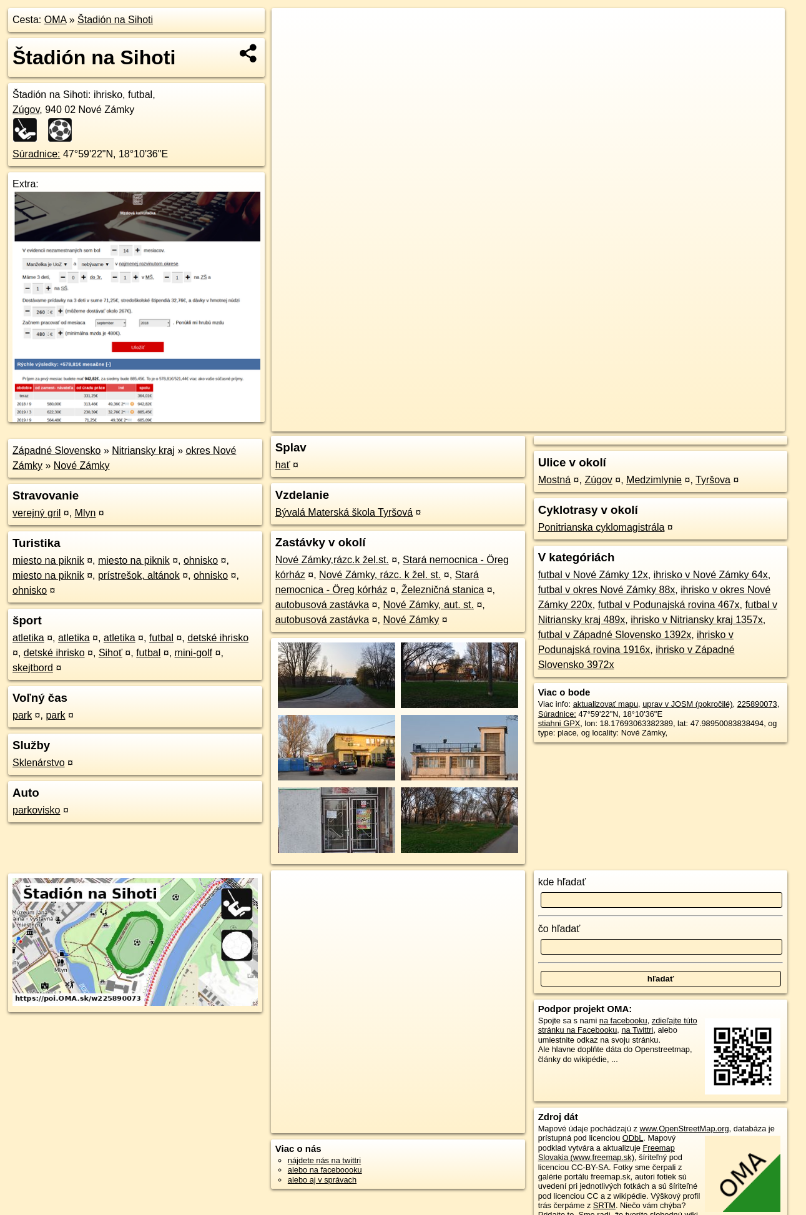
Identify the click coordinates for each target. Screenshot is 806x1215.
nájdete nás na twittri (324, 1160)
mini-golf (193, 652)
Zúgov (25, 109)
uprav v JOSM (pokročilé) (687, 704)
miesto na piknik (48, 560)
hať (282, 465)
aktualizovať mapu (605, 704)
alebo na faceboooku (325, 1169)
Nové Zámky (82, 465)
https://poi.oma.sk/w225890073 (729, 422)
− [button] (293, 48)
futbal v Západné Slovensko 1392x (615, 634)
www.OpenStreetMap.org (684, 1128)
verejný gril (36, 513)
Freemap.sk (637, 422)
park (22, 715)
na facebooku (623, 1020)
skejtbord (32, 667)
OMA (55, 19)
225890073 (757, 704)
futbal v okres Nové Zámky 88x (607, 589)
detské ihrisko (217, 637)
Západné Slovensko (56, 450)
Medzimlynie (654, 480)
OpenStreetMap (572, 422)
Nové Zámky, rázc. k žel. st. (380, 574)
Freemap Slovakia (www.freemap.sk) (606, 1152)
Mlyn (85, 513)
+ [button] (293, 29)
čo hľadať (559, 928)
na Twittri (637, 1030)
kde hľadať (562, 882)
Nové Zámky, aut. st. (428, 604)
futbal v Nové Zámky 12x (593, 574)
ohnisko (201, 560)
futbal (161, 637)
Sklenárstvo (38, 762)
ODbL (632, 1138)
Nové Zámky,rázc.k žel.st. (332, 559)
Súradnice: (36, 154)
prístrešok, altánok (139, 575)
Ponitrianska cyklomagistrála (601, 527)
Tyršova (712, 480)
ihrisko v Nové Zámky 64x (711, 574)
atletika (28, 637)
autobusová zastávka (322, 604)
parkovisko (36, 810)
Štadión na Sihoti (115, 19)
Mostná (554, 480)
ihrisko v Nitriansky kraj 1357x (697, 619)
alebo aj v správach (322, 1179)
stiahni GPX (559, 723)
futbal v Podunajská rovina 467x (669, 604)
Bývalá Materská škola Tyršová (344, 512)
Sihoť (110, 652)
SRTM (604, 1205)
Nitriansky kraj (143, 450)
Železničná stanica (442, 589)
